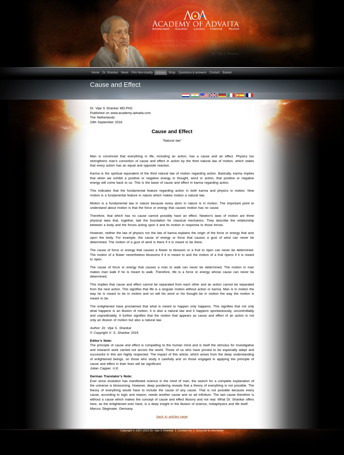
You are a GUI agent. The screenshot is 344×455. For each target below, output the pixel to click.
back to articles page (172, 416)
